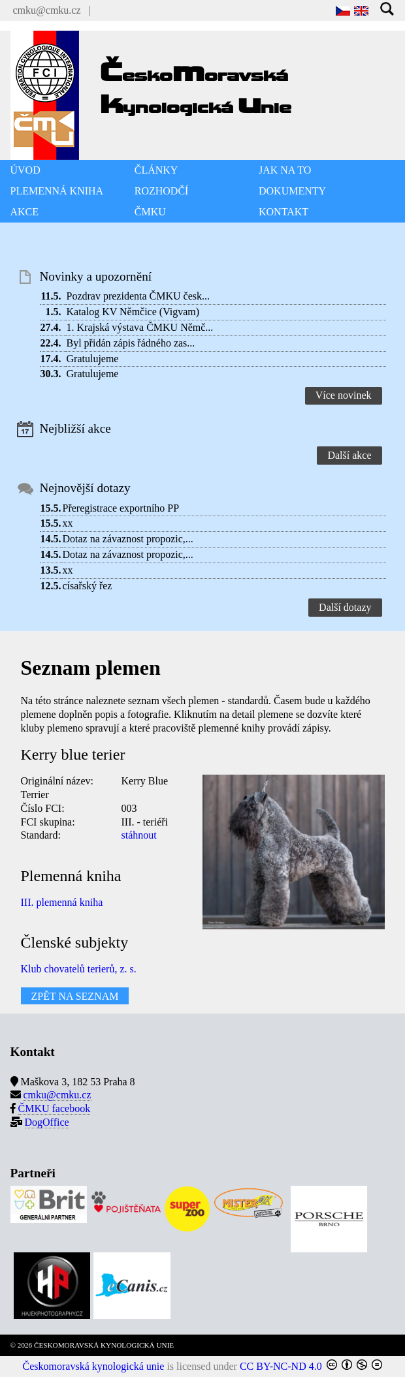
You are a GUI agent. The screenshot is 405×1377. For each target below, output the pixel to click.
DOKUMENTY (292, 190)
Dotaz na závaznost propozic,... (128, 538)
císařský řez (87, 585)
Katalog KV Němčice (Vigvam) (133, 311)
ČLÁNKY (156, 170)
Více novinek (344, 395)
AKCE (24, 211)
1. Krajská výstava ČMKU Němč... (140, 327)
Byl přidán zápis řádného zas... (131, 342)
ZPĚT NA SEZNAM (75, 995)
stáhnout (139, 835)
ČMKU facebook (54, 1108)
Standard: (41, 835)
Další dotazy (345, 607)
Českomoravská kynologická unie (94, 1366)
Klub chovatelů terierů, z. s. (79, 968)
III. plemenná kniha (62, 902)
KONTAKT (283, 211)
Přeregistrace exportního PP (121, 508)
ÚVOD (25, 170)
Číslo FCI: (43, 808)
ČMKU (150, 211)
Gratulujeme (93, 358)
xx (68, 523)
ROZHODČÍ (162, 190)
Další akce (349, 455)
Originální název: (57, 780)
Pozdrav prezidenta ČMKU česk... (138, 296)
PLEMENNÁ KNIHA (57, 190)
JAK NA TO (285, 170)
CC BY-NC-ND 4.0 (281, 1366)
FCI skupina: (48, 822)
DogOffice (47, 1122)
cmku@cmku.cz (47, 10)
